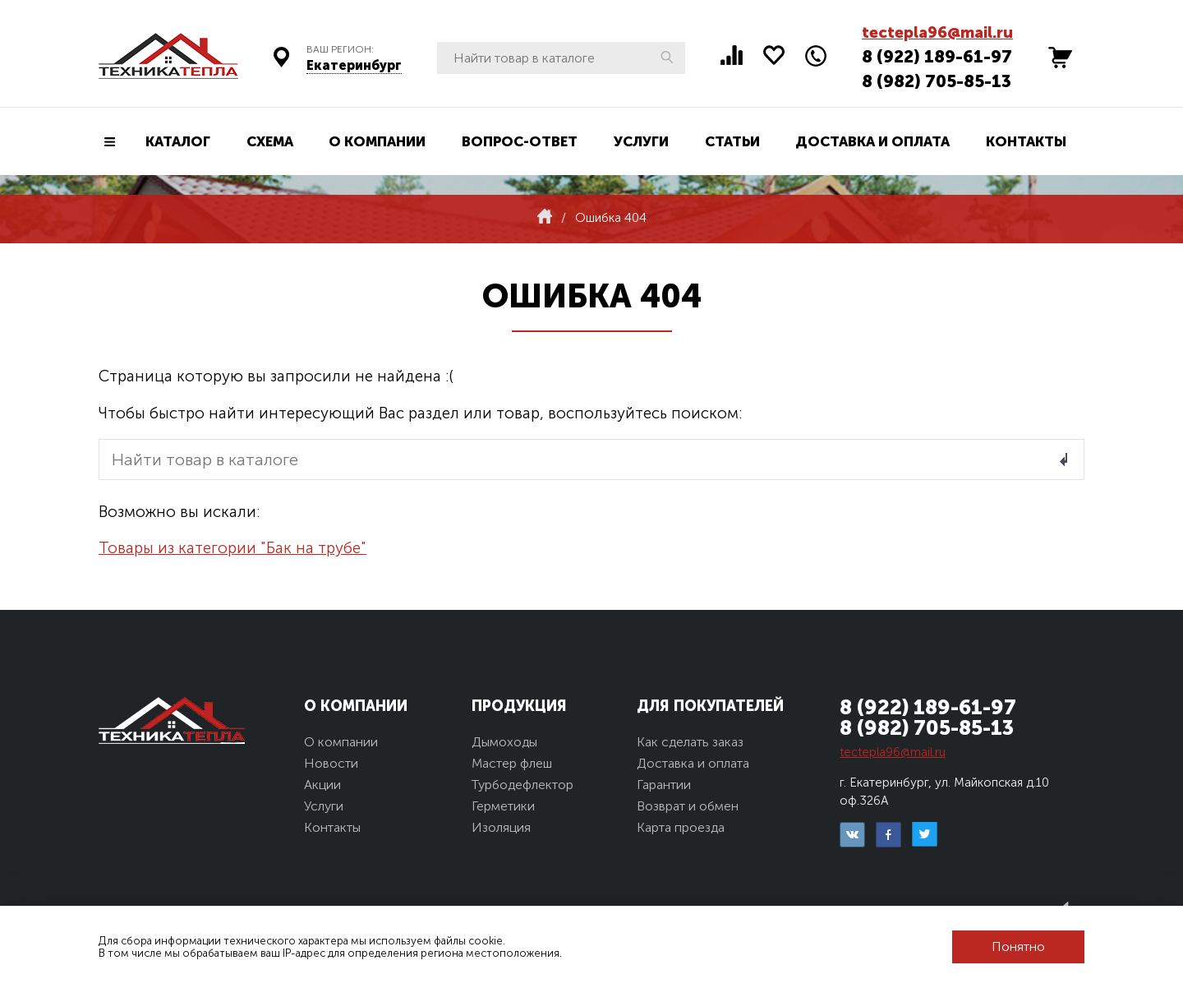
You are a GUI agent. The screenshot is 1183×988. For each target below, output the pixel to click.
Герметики (503, 806)
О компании (377, 141)
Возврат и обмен (688, 806)
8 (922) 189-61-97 (937, 56)
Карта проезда (681, 827)
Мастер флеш (512, 763)
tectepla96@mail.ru (937, 32)
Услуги (641, 141)
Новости (331, 763)
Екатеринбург (354, 65)
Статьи (732, 141)
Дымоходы (504, 742)
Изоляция (501, 827)
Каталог (177, 141)
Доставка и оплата (872, 141)
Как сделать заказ (690, 742)
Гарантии (664, 784)
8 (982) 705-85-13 (936, 81)
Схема (269, 141)
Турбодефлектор (522, 784)
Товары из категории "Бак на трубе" (232, 547)
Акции (322, 784)
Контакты (1026, 141)
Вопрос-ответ (520, 141)
